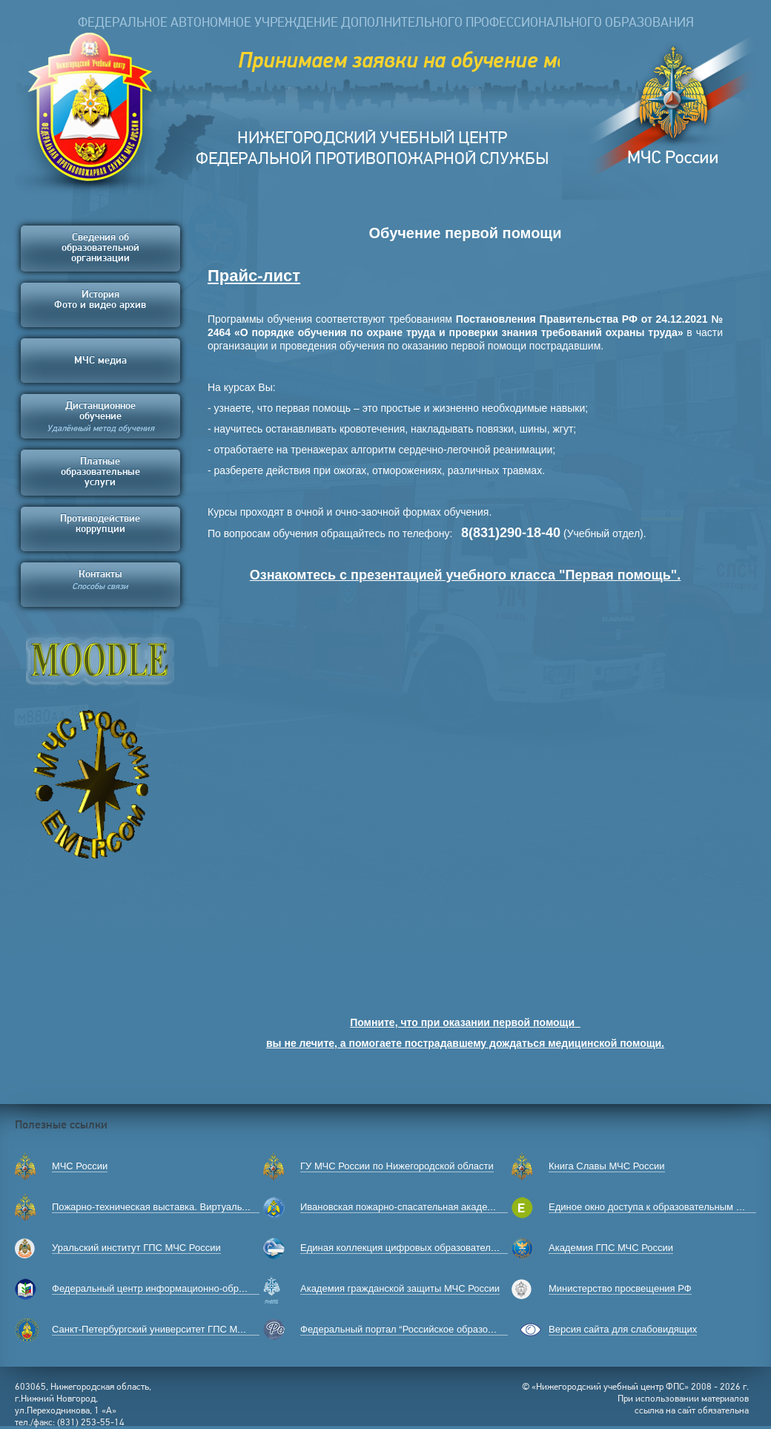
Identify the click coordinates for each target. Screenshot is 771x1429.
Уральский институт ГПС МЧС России (136, 1247)
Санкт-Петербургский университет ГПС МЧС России (168, 1329)
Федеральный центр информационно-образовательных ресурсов (198, 1288)
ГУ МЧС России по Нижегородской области (397, 1166)
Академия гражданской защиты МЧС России (400, 1288)
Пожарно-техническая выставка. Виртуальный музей (170, 1206)
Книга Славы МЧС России (607, 1166)
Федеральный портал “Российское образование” (408, 1329)
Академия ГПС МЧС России (611, 1247)
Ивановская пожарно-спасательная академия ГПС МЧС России (442, 1206)
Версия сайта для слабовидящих (623, 1329)
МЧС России (79, 1166)
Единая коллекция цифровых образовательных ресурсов (428, 1247)
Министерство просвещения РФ (620, 1288)
